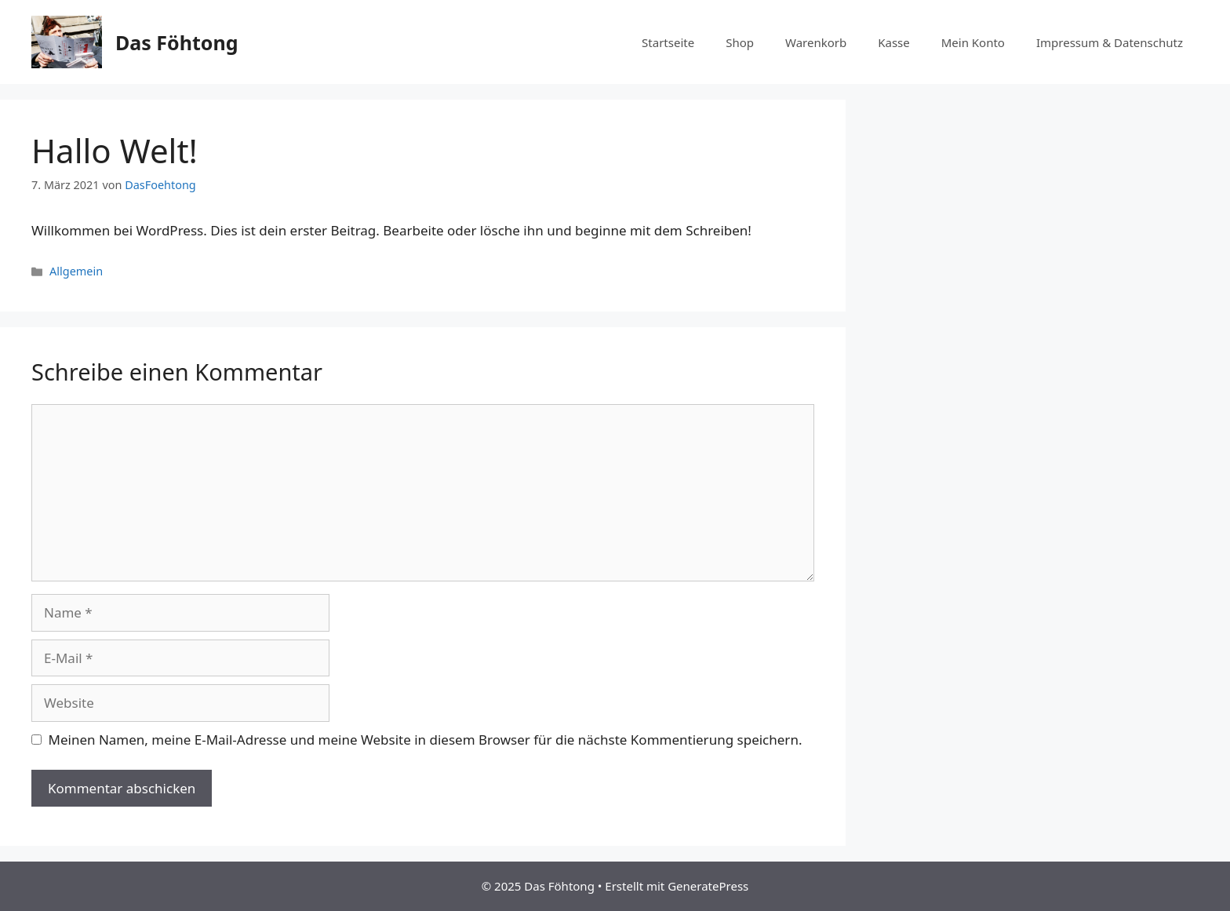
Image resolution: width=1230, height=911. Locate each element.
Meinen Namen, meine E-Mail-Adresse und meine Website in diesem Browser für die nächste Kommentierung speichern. (425, 740)
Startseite (668, 42)
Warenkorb (815, 42)
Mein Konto (973, 42)
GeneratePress (708, 886)
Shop (740, 42)
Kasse (894, 42)
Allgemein (76, 271)
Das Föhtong (176, 42)
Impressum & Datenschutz (1109, 42)
